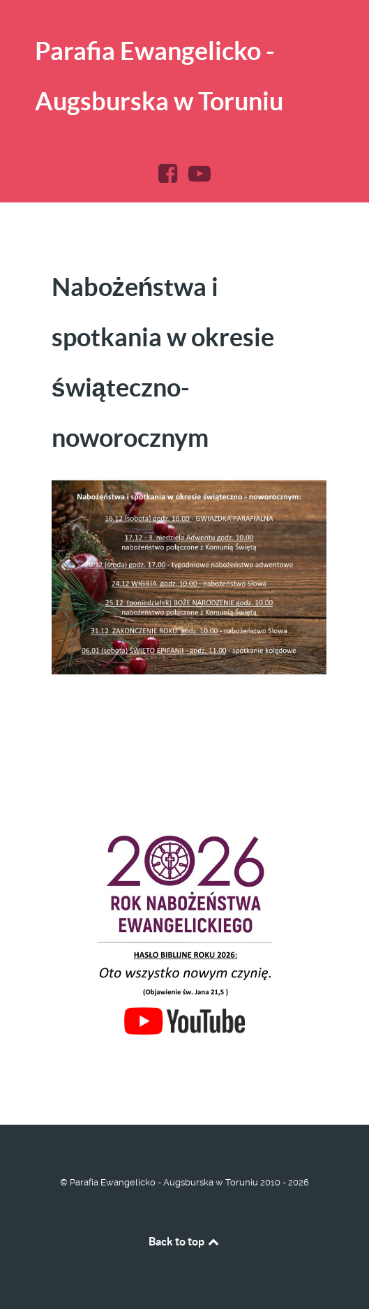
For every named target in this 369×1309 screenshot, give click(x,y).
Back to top (185, 1241)
